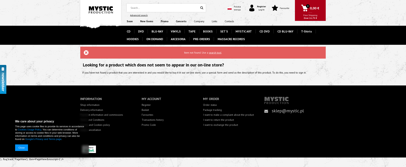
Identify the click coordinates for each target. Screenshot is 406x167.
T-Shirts (306, 31)
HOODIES (133, 39)
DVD (141, 31)
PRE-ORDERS (201, 39)
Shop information (89, 105)
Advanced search (139, 15)
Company (199, 21)
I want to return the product (218, 119)
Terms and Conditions (92, 119)
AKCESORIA (178, 39)
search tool (215, 52)
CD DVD (264, 31)
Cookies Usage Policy (29, 129)
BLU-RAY (157, 31)
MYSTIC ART (244, 31)
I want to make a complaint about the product (228, 114)
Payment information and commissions (101, 114)
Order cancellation (90, 130)
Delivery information (91, 110)
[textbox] (166, 8)
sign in (302, 72)
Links (214, 21)
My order (211, 99)
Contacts (229, 21)
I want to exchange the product (220, 125)
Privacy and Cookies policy (95, 125)
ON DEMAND (154, 39)
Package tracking (212, 110)
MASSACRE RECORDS (231, 39)
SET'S (224, 31)
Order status (210, 105)
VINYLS (176, 31)
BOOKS (208, 31)
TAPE (191, 31)
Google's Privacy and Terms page (43, 139)
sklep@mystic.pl (288, 111)
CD (128, 31)
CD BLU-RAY (285, 31)
